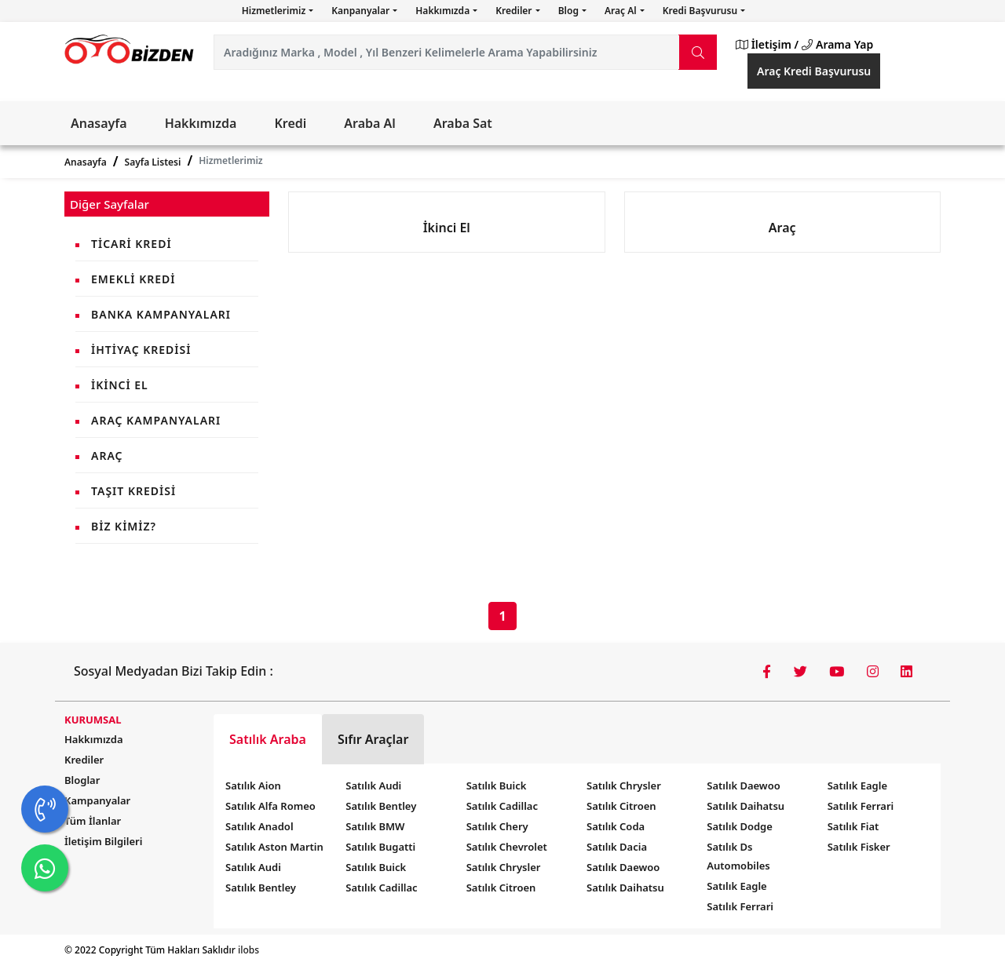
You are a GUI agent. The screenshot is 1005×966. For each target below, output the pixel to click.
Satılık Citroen (501, 887)
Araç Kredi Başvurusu (814, 71)
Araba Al (370, 123)
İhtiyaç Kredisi (141, 349)
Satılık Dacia (617, 847)
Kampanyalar (97, 800)
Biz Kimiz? (123, 526)
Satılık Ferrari (740, 906)
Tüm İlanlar (92, 821)
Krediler (514, 10)
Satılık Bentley (260, 887)
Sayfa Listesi (153, 162)
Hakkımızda (443, 10)
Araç (106, 455)
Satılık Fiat (853, 826)
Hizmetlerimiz (275, 10)
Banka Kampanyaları (161, 314)
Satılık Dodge (740, 826)
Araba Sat (462, 123)
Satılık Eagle (736, 886)
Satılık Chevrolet (506, 847)
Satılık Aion (253, 785)
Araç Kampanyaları (156, 420)
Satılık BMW (374, 826)
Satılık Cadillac (381, 887)
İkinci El (119, 384)
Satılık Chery (497, 826)
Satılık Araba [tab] (267, 739)
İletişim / (767, 44)
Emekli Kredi (133, 279)
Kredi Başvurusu (701, 10)
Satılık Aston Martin (274, 847)
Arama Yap (837, 44)
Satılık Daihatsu (625, 887)
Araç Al (622, 10)
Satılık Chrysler (503, 867)
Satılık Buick (375, 867)
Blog (569, 10)
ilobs (248, 950)
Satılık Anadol (259, 826)
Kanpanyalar (361, 10)
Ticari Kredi (131, 243)
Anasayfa (99, 123)
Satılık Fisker (859, 847)
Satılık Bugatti (380, 847)
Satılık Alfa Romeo (270, 806)
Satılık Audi (253, 867)
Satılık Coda (616, 826)
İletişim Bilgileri (103, 841)
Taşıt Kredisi (133, 490)
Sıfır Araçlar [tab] (373, 739)
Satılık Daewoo (623, 867)
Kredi (290, 123)
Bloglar (82, 780)
